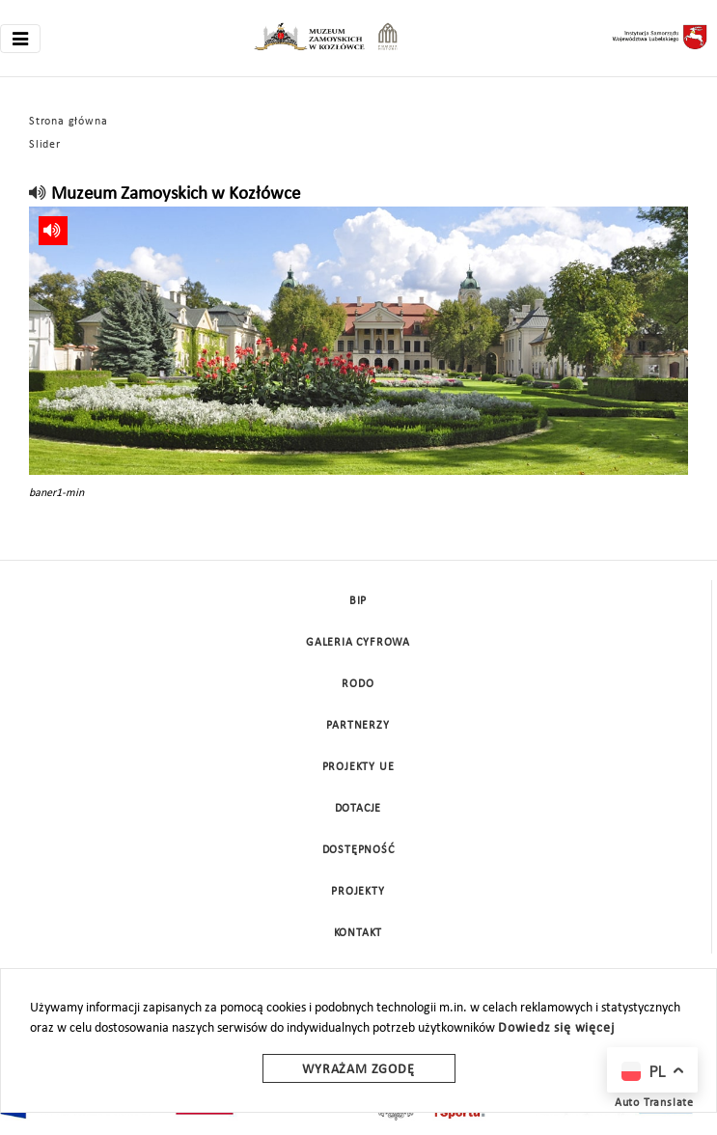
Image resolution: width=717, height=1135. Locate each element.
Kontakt (358, 933)
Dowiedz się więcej (556, 1028)
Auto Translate (654, 1103)
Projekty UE (358, 767)
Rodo (357, 684)
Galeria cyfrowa (358, 643)
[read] (38, 194)
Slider (45, 145)
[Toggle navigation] (20, 38)
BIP (358, 601)
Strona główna (68, 121)
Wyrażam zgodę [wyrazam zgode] (358, 1070)
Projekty (357, 892)
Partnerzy (357, 726)
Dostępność (358, 850)
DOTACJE (358, 809)
